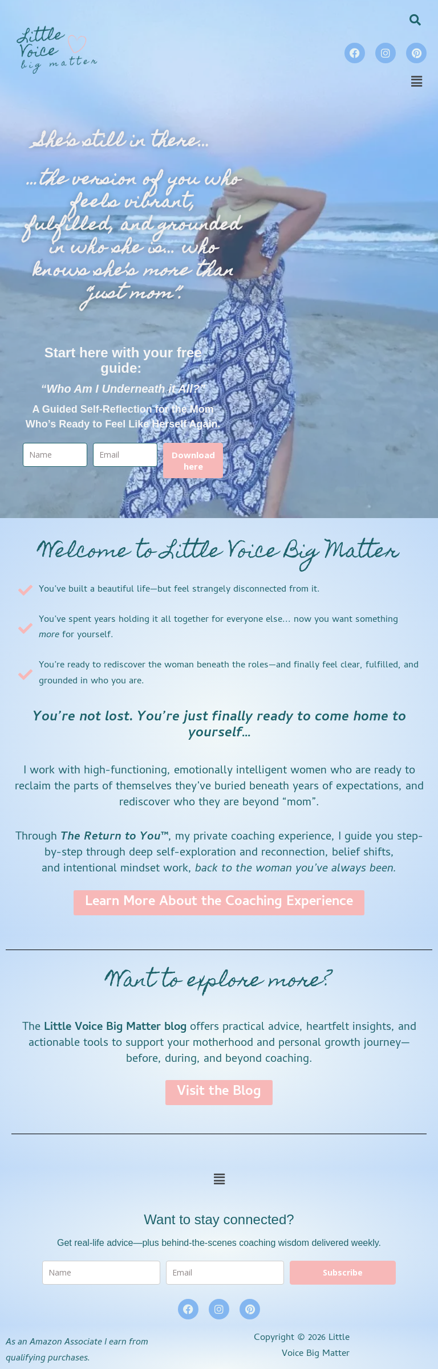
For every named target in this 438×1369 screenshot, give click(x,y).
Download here (193, 460)
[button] (417, 82)
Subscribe (343, 1272)
